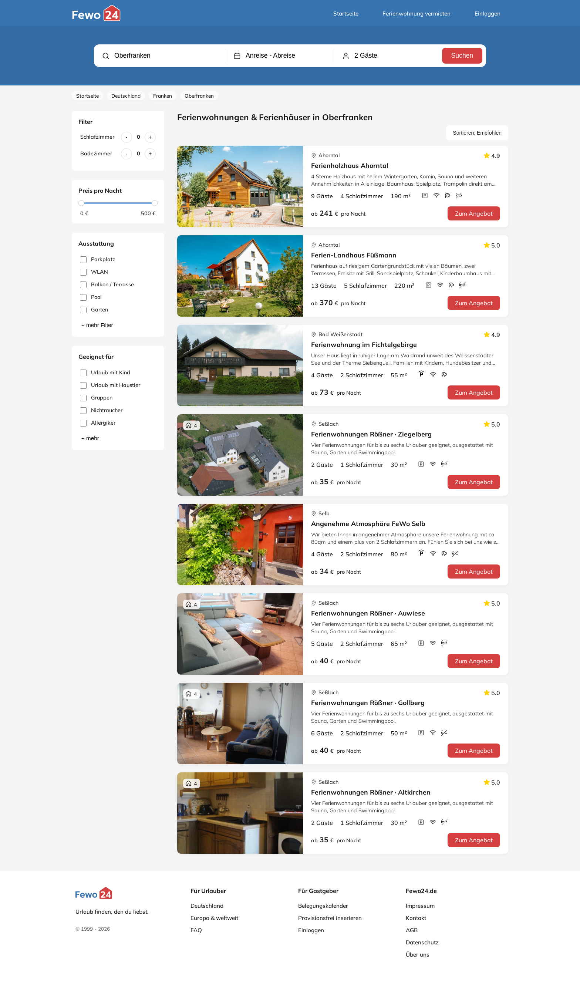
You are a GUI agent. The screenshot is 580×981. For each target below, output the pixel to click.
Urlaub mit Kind (105, 372)
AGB (412, 930)
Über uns (417, 954)
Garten (94, 309)
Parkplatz (97, 259)
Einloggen (487, 13)
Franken (162, 95)
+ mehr (90, 438)
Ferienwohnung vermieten (416, 13)
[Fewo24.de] (97, 19)
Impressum (420, 905)
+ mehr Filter (97, 325)
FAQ (196, 930)
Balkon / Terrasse (107, 284)
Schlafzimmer (97, 137)
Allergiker (97, 423)
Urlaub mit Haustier (110, 385)
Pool (91, 297)
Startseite (345, 13)
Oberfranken (199, 95)
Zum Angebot (474, 213)
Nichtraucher (101, 410)
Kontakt (416, 917)
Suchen (462, 55)
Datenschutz (422, 942)
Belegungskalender (323, 905)
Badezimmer (96, 153)
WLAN (94, 272)
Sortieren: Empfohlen (477, 133)
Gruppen (96, 397)
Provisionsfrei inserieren (330, 917)
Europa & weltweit (214, 917)
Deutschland (126, 95)
